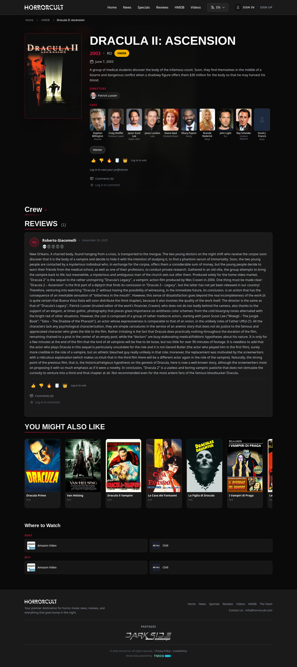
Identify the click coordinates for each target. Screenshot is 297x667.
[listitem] (98, 125)
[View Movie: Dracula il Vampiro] (123, 473)
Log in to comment (105, 185)
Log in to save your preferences (109, 170)
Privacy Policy (163, 651)
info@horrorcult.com (258, 610)
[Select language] (218, 7)
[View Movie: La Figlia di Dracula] (204, 473)
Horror (97, 150)
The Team (266, 604)
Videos (196, 7)
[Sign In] (245, 7)
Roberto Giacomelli (59, 240)
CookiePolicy (180, 651)
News (127, 7)
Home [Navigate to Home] (29, 20)
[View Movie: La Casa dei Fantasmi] (164, 473)
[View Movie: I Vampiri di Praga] (245, 473)
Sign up (266, 7)
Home (112, 7)
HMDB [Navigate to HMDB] (45, 20)
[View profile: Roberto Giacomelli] (34, 242)
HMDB (179, 7)
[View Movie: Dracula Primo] (42, 473)
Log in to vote (139, 160)
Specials (144, 7)
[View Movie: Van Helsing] (83, 473)
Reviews (162, 7)
